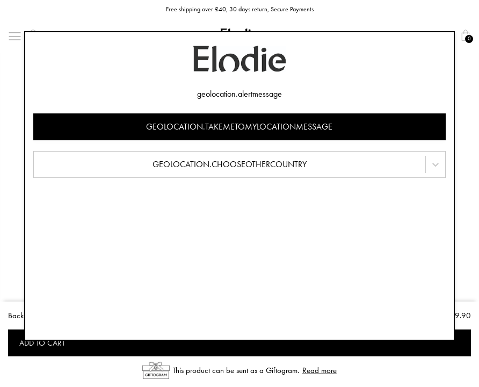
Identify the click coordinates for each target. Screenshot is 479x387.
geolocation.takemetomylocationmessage (239, 126)
